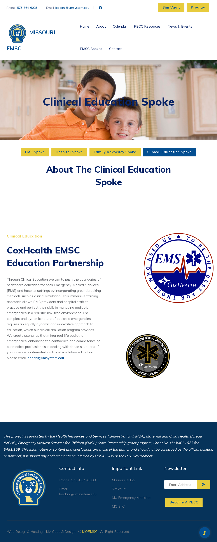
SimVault (119, 489)
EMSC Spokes (91, 48)
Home (84, 26)
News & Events (180, 26)
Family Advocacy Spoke (115, 152)
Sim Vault (171, 7)
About (101, 26)
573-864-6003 (27, 8)
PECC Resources (147, 26)
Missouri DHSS (123, 480)
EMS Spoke (35, 152)
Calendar (120, 26)
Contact (115, 48)
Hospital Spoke (69, 152)
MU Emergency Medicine (131, 497)
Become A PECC (184, 502)
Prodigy (198, 7)
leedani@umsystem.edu (72, 8)
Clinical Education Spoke (169, 152)
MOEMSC (90, 531)
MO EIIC (118, 506)
